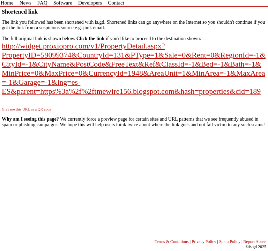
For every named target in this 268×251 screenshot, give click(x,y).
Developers (90, 3)
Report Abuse (254, 241)
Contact (116, 3)
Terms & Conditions (172, 241)
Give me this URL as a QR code (26, 109)
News (25, 3)
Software (62, 3)
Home (7, 3)
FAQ (42, 3)
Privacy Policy (204, 241)
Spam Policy (229, 241)
